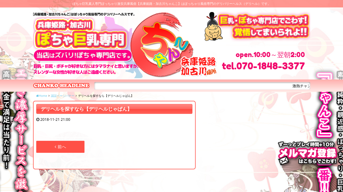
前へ (60, 147)
